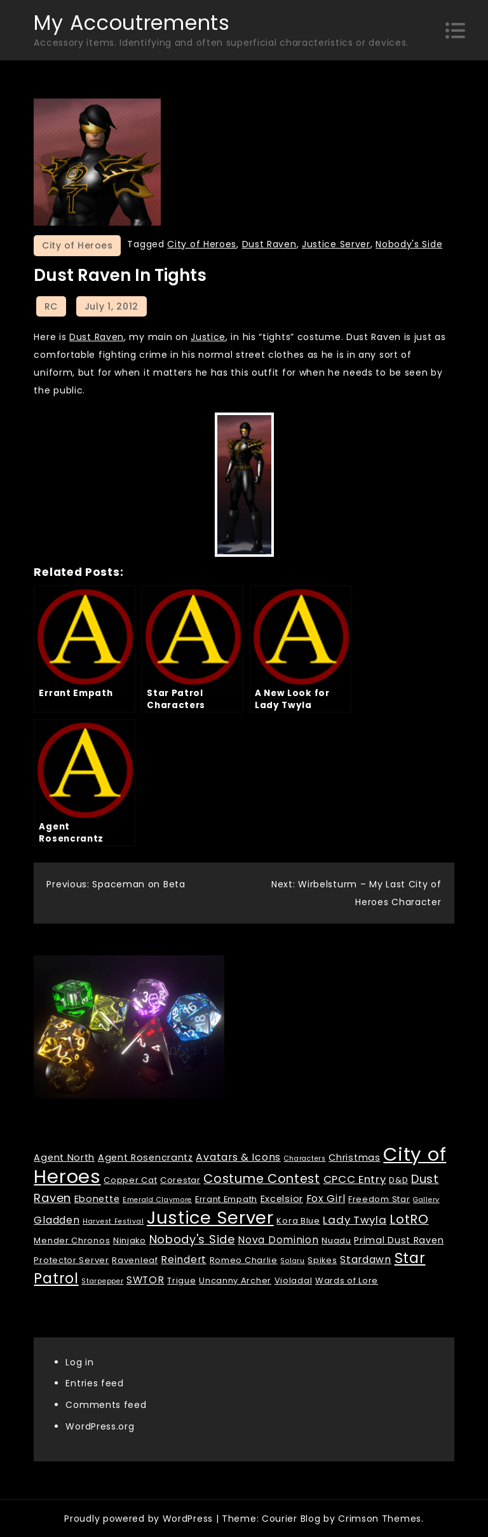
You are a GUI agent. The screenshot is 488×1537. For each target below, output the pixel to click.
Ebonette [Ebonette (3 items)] (97, 1198)
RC (51, 306)
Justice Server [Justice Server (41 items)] (210, 1217)
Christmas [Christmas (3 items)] (354, 1157)
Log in (79, 1362)
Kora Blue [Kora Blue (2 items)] (298, 1221)
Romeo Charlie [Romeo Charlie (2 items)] (244, 1260)
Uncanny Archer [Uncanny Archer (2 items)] (235, 1280)
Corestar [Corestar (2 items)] (180, 1180)
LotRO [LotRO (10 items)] (409, 1219)
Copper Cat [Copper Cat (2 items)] (130, 1180)
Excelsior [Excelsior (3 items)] (282, 1198)
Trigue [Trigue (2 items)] (181, 1280)
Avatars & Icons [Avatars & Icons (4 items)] (238, 1157)
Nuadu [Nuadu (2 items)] (336, 1240)
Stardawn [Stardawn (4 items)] (365, 1259)
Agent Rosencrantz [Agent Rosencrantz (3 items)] (145, 1157)
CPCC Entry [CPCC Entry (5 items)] (354, 1179)
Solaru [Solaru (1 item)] (292, 1261)
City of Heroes (77, 245)
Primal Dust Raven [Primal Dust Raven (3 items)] (399, 1240)
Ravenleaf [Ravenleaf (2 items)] (135, 1260)
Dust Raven (269, 244)
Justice (208, 337)
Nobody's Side (409, 244)
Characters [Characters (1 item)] (305, 1158)
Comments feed (105, 1404)
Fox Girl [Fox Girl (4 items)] (326, 1198)
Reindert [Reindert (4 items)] (184, 1259)
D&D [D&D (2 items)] (398, 1180)
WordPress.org (99, 1426)
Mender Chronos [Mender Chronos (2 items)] (72, 1240)
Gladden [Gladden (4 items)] (56, 1220)
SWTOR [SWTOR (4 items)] (145, 1280)
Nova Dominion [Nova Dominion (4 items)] (278, 1240)
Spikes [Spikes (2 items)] (322, 1260)
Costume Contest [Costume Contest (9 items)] (261, 1178)
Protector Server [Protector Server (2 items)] (71, 1260)
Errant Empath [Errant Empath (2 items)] (226, 1199)
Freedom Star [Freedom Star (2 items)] (379, 1199)
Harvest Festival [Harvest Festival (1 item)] (113, 1221)
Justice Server (336, 244)
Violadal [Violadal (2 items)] (293, 1280)
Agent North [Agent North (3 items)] (64, 1157)
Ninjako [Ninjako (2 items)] (129, 1240)
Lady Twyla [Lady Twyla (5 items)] (354, 1219)
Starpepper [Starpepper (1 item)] (102, 1281)
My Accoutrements (131, 22)
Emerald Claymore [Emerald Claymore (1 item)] (157, 1200)
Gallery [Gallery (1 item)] (426, 1200)
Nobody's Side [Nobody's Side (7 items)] (192, 1239)
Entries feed (94, 1383)
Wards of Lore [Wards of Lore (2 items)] (346, 1280)
